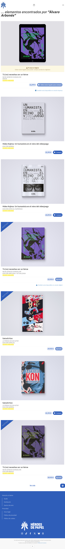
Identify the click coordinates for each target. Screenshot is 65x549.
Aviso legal (7, 512)
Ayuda (6, 499)
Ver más (32, 485)
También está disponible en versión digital (49, 285)
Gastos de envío (9, 505)
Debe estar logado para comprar (50, 85)
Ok (32, 546)
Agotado (59, 279)
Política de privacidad (10, 515)
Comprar (58, 152)
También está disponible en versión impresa (48, 90)
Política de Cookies (42, 542)
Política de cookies (9, 518)
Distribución (7, 502)
